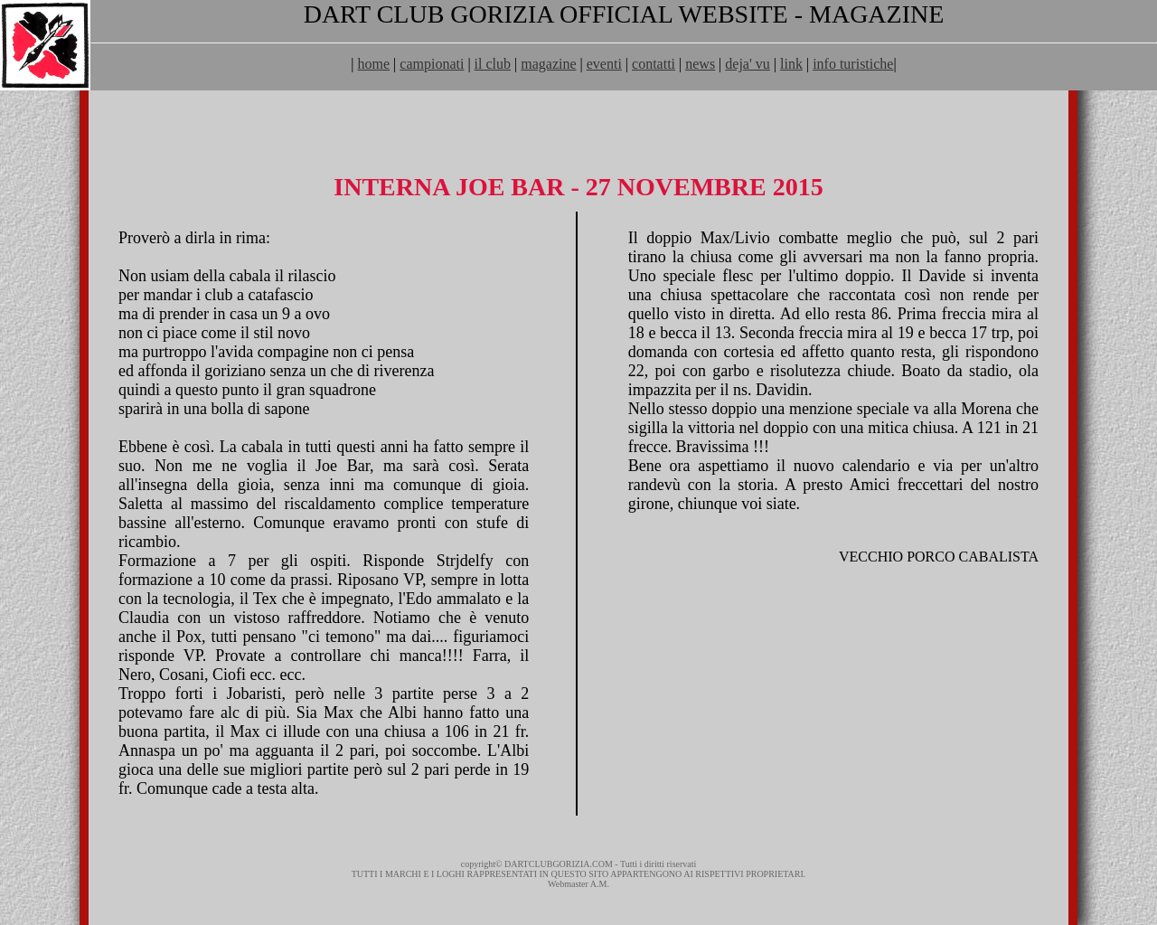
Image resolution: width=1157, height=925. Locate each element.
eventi (604, 63)
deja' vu (747, 63)
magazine (548, 63)
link (791, 63)
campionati (432, 63)
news (700, 63)
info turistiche (853, 63)
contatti (653, 63)
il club (493, 63)
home (374, 63)
